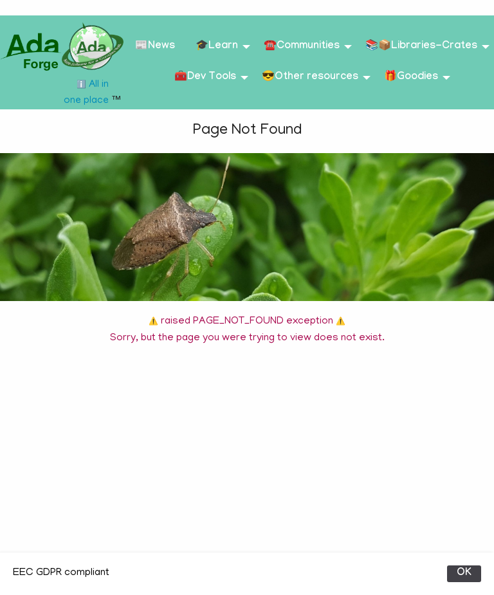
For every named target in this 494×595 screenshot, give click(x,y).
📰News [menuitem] (155, 47)
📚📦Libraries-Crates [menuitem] (421, 47)
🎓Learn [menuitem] (217, 47)
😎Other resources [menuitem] (310, 77)
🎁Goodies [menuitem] (411, 77)
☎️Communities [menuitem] (302, 47)
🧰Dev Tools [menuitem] (205, 77)
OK (464, 573)
